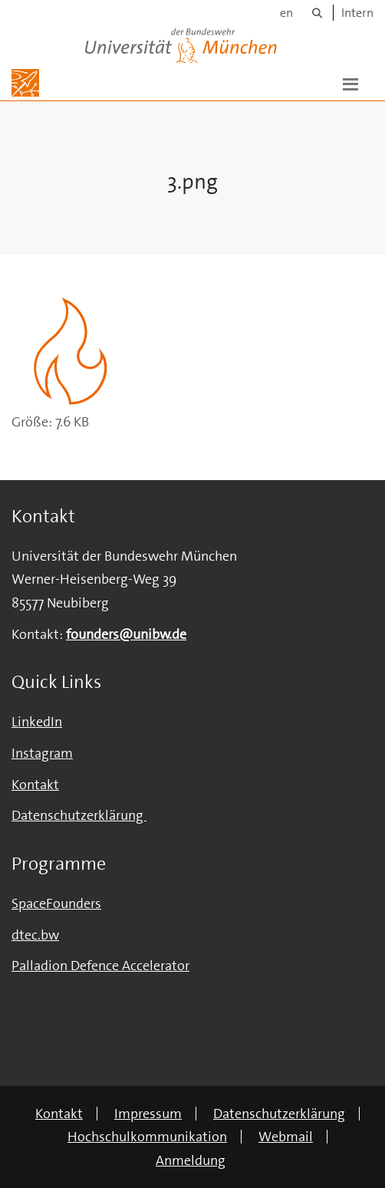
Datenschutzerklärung (279, 1113)
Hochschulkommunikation (147, 1136)
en (286, 13)
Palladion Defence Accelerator (100, 965)
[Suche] (317, 13)
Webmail (285, 1136)
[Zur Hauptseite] (25, 83)
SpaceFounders (56, 903)
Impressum (148, 1113)
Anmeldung (190, 1160)
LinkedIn (37, 721)
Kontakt (35, 784)
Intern (357, 13)
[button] (350, 82)
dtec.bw (35, 935)
